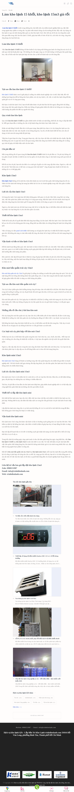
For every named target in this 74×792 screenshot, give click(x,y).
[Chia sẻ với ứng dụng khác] (29, 21)
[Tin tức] (18, 698)
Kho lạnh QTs (41, 785)
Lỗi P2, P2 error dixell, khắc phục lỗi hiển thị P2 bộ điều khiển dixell (37, 638)
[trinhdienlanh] (30, 698)
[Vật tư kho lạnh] (49, 702)
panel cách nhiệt (21, 231)
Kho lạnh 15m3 (7, 181)
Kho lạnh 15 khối (7, 94)
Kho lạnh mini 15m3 (8, 361)
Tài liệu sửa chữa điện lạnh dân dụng (27, 516)
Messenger (51, 789)
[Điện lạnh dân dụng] (46, 698)
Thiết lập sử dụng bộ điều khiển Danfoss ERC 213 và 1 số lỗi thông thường (36, 557)
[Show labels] (17, 707)
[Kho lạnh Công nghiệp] (22, 702)
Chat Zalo (22, 789)
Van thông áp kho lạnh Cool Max (25, 598)
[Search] (71, 3)
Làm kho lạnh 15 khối (9, 28)
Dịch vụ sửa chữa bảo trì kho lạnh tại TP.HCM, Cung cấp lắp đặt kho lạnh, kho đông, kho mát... (42, 782)
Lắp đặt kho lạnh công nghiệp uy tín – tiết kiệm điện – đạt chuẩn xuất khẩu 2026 (38, 680)
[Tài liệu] (36, 702)
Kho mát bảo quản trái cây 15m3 (12, 273)
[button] (67, 3)
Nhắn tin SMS (66, 789)
